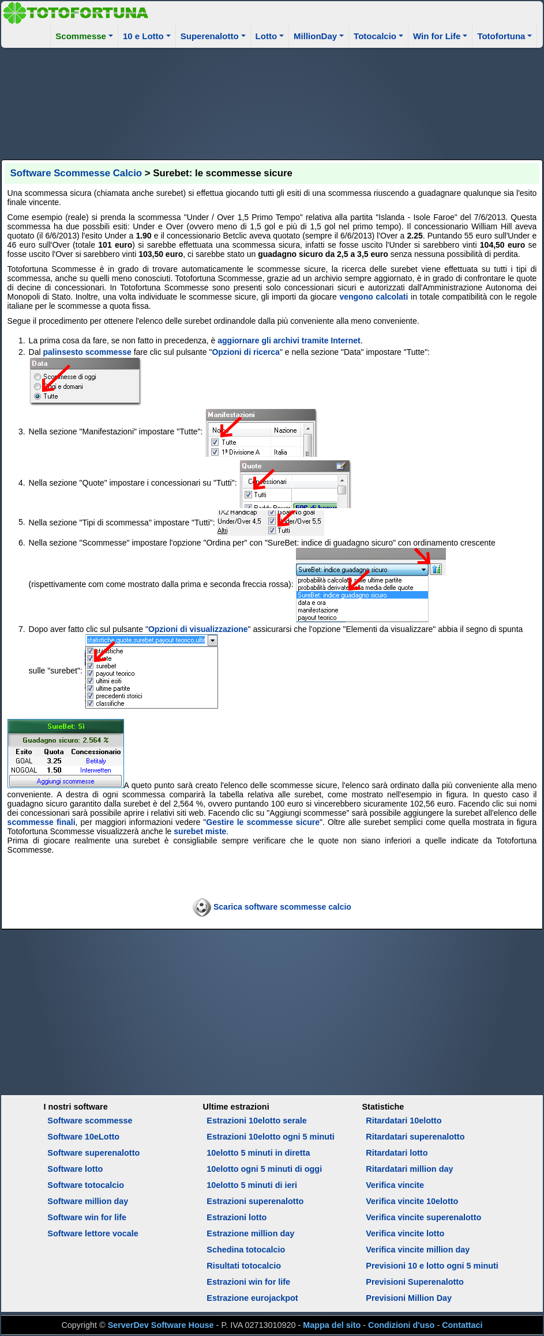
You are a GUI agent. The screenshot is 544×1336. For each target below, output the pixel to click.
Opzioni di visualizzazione (198, 629)
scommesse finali (41, 822)
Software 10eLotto (83, 1136)
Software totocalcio (85, 1185)
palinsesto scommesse (87, 352)
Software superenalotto (93, 1152)
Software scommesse (89, 1120)
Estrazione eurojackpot (252, 1298)
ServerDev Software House (161, 1325)
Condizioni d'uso (401, 1325)
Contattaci (462, 1325)
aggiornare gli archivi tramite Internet (288, 340)
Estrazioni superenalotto (255, 1201)
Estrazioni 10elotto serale (257, 1120)
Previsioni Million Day (409, 1298)
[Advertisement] (272, 102)
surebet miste (200, 831)
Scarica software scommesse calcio (282, 906)
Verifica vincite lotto (405, 1233)
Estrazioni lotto (237, 1217)
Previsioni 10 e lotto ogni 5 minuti (432, 1265)
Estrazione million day (250, 1233)
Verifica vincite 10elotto (412, 1201)
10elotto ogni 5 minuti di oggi (264, 1169)
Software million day (87, 1201)
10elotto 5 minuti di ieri (252, 1185)
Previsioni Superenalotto (415, 1281)
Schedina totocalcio (246, 1249)
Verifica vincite (395, 1185)
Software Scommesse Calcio (76, 173)
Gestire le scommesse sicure (263, 822)
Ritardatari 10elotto (403, 1120)
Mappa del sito (332, 1325)
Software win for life (86, 1217)
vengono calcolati (373, 296)
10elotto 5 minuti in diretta (258, 1152)
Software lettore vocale (92, 1233)
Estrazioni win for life (248, 1281)
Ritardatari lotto (396, 1152)
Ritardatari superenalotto (415, 1136)
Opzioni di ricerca (245, 352)
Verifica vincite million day (418, 1249)
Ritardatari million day (409, 1169)
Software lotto (75, 1169)
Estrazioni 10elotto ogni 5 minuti (270, 1136)
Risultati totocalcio (244, 1265)
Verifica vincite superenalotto (423, 1217)
